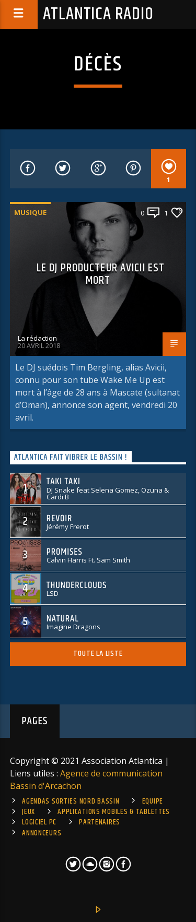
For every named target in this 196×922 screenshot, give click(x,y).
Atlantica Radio (98, 14)
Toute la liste (97, 653)
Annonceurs (41, 833)
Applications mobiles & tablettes (113, 812)
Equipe (152, 801)
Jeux (28, 812)
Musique (30, 212)
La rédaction (37, 338)
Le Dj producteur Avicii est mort (101, 274)
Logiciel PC (39, 822)
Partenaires (99, 822)
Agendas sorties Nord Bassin (70, 801)
